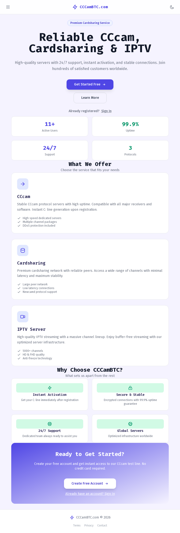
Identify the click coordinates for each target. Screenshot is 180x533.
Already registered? (90, 111)
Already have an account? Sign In (90, 494)
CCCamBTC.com (90, 7)
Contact (102, 525)
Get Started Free (90, 84)
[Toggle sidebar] (8, 7)
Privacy (89, 525)
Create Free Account (90, 483)
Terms (77, 525)
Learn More (90, 98)
